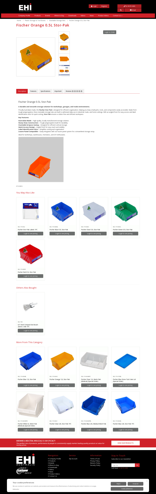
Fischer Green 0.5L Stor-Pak (122, 230)
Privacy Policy (95, 461)
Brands (47, 16)
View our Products (125, 443)
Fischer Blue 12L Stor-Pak (27, 379)
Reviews (74, 91)
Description (22, 91)
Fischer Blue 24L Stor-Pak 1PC (123, 424)
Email (133, 10)
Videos (83, 16)
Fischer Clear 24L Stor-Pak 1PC (60, 424)
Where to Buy (59, 16)
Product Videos (103, 16)
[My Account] (94, 6)
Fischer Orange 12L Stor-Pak (60, 379)
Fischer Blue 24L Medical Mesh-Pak (93, 424)
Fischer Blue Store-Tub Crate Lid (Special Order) (124, 380)
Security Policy (95, 465)
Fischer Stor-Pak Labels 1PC (27, 230)
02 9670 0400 (129, 6)
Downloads (72, 16)
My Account (73, 459)
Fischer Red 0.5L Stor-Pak (27, 272)
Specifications (45, 91)
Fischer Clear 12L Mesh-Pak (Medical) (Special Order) (91, 380)
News (92, 16)
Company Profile (24, 16)
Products (37, 16)
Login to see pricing (30, 233)
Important (58, 91)
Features (33, 91)
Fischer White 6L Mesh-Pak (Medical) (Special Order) (27, 425)
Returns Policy (95, 463)
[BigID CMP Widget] (78, 486)
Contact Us (117, 16)
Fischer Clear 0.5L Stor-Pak (90, 230)
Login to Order (110, 32)
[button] (120, 10)
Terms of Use (95, 459)
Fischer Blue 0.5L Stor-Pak (59, 230)
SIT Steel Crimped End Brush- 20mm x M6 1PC (28, 326)
